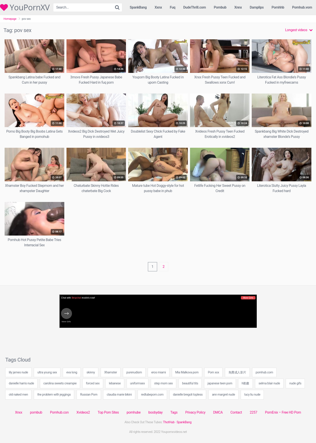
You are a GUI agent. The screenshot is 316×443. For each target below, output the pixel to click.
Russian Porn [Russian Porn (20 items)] (88, 394)
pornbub (36, 412)
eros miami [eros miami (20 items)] (158, 372)
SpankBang (138, 7)
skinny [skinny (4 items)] (90, 372)
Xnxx (18, 412)
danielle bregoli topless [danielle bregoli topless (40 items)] (188, 394)
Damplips (257, 7)
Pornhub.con (59, 412)
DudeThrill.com (194, 7)
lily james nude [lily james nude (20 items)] (18, 372)
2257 (253, 412)
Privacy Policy (195, 412)
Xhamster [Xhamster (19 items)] (110, 372)
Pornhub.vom (302, 7)
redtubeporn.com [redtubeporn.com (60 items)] (152, 394)
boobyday (155, 412)
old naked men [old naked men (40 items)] (18, 394)
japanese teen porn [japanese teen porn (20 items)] (220, 383)
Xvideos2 (83, 412)
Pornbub (220, 7)
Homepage (10, 18)
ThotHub (168, 422)
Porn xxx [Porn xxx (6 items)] (213, 372)
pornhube (133, 412)
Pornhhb (277, 7)
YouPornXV (25, 7)
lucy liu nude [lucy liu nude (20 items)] (252, 394)
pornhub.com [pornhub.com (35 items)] (264, 372)
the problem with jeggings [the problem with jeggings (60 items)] (54, 394)
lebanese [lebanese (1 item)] (115, 383)
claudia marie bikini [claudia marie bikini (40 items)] (119, 394)
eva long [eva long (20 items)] (71, 372)
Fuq (172, 7)
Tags (174, 412)
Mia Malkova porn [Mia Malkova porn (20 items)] (187, 372)
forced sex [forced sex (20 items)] (93, 383)
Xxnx (158, 7)
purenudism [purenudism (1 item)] (134, 372)
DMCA (218, 412)
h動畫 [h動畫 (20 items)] (245, 383)
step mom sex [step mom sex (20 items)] (163, 383)
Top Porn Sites (108, 412)
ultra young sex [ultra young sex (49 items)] (47, 372)
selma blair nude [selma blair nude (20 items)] (269, 383)
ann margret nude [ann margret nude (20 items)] (223, 394)
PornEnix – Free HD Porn (283, 412)
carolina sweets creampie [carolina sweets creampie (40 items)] (60, 383)
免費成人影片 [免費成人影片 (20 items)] (237, 372)
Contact (236, 412)
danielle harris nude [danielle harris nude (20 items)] (21, 383)
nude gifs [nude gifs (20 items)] (295, 383)
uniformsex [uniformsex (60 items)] (137, 383)
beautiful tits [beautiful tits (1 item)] (190, 383)
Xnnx (238, 7)
